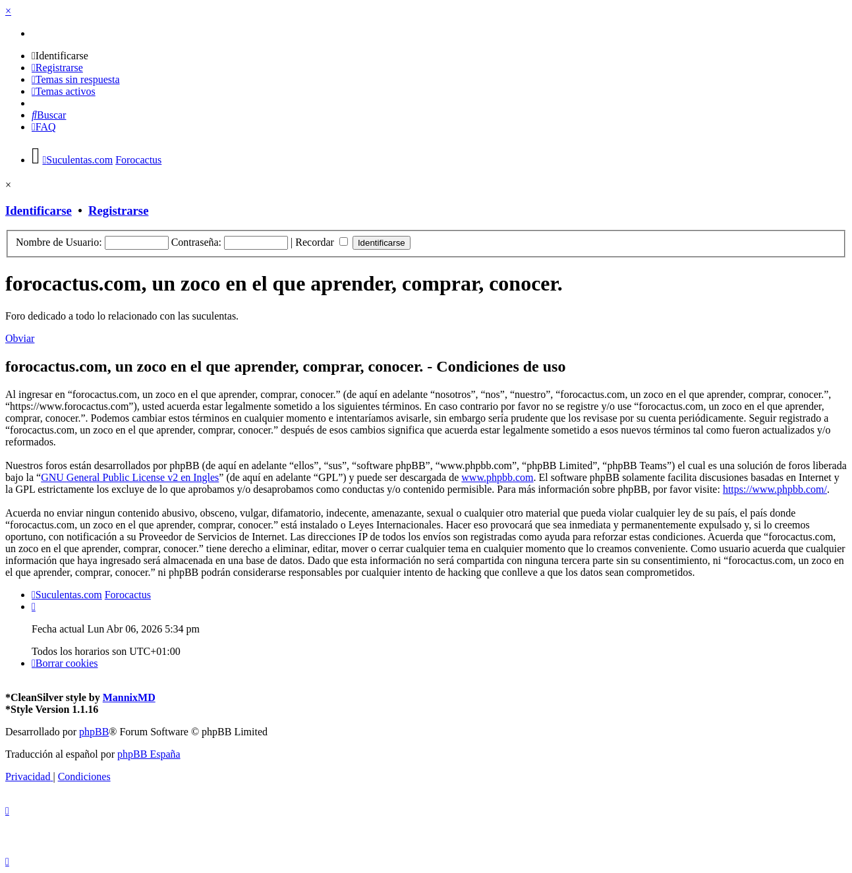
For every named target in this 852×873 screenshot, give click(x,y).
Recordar (321, 242)
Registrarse (118, 210)
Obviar (19, 338)
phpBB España (149, 754)
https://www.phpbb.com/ (775, 489)
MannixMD (129, 697)
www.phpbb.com (497, 477)
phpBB (94, 731)
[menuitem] (60, 55)
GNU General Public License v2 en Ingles (130, 477)
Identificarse (38, 210)
